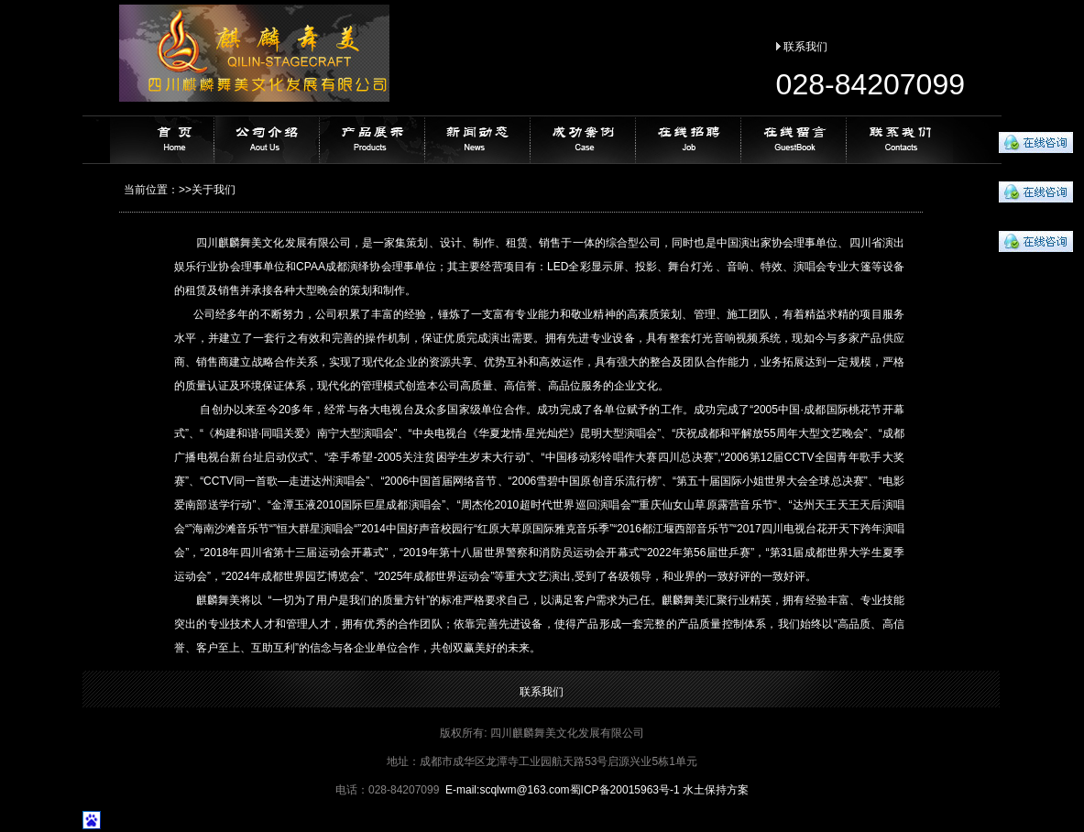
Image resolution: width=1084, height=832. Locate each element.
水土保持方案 (716, 789)
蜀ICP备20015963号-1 (625, 789)
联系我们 (805, 46)
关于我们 (213, 189)
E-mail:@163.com (507, 789)
